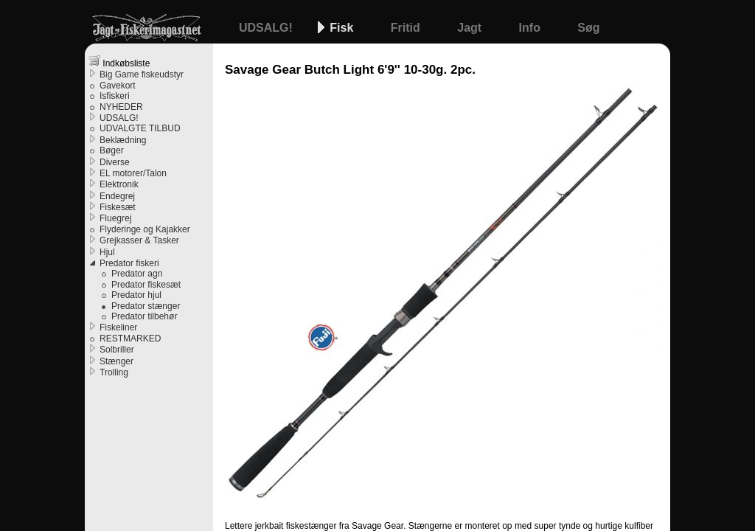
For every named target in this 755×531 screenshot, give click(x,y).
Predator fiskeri (129, 263)
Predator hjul (136, 295)
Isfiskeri (115, 96)
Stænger (116, 361)
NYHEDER (121, 107)
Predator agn (136, 273)
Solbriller (117, 349)
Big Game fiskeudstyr (142, 74)
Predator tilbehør (144, 316)
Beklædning (123, 140)
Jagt (470, 27)
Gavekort (118, 85)
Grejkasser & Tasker (139, 240)
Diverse (115, 162)
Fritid (407, 27)
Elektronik (119, 184)
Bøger (112, 150)
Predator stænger (145, 306)
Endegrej (117, 196)
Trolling (114, 372)
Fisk (343, 27)
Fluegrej (115, 218)
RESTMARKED (130, 338)
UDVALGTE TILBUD (140, 128)
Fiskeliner (118, 327)
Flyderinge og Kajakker (145, 229)
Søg (588, 27)
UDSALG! (267, 27)
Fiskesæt (118, 207)
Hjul (107, 252)
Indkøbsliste (119, 62)
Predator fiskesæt (146, 285)
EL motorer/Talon (133, 173)
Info (531, 27)
